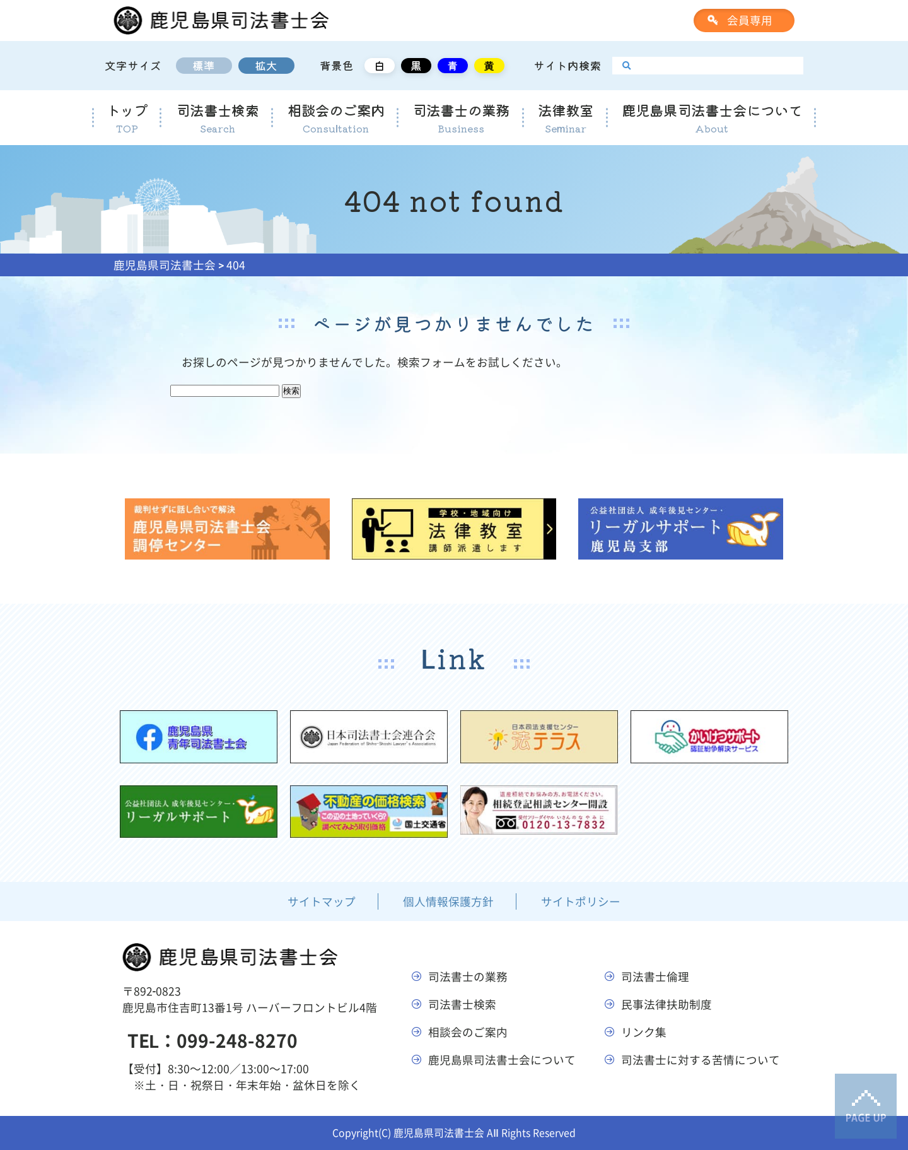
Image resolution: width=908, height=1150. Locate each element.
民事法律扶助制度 (666, 1004)
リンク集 (643, 1032)
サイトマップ (322, 901)
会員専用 (749, 20)
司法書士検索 (217, 118)
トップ (127, 118)
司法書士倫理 (655, 976)
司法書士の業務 (460, 118)
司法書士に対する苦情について (700, 1060)
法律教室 (565, 118)
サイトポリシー (580, 901)
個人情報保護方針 (448, 901)
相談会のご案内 (336, 118)
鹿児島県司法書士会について (712, 118)
